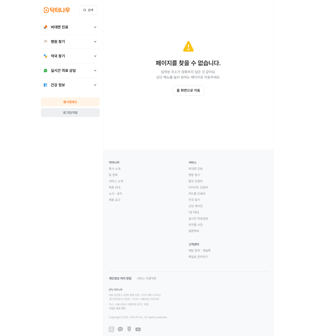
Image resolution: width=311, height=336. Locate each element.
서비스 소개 (116, 181)
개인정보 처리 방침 (120, 278)
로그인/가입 (70, 112)
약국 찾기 (194, 200)
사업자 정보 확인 (159, 300)
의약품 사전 (195, 225)
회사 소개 (114, 168)
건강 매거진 (195, 206)
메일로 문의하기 (198, 257)
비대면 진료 (195, 168)
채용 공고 (114, 200)
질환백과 (193, 231)
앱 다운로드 (70, 102)
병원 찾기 (194, 175)
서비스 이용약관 (146, 278)
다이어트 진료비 (198, 187)
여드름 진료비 (196, 193)
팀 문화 (113, 175)
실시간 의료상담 (198, 218)
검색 (88, 10)
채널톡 (207, 250)
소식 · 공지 (115, 193)
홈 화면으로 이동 (188, 90)
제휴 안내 (114, 187)
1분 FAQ (193, 212)
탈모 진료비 (195, 181)
